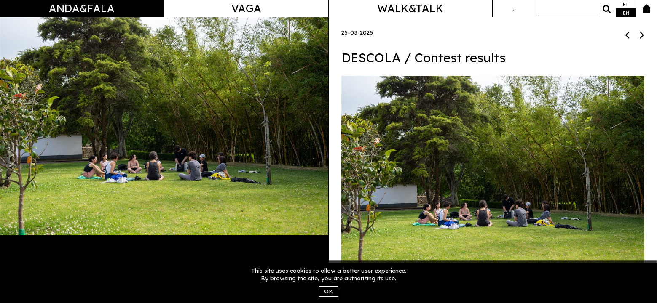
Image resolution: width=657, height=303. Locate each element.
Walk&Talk (410, 8)
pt (626, 4)
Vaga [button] (246, 8)
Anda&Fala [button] (82, 8)
